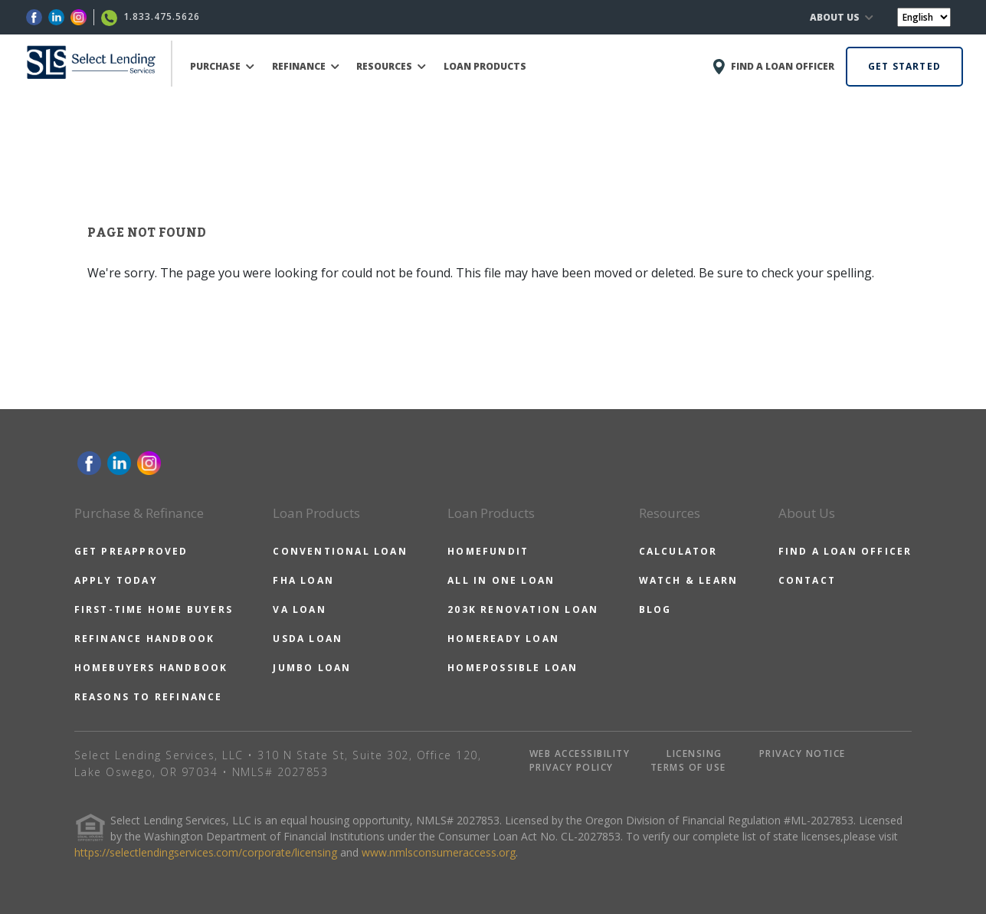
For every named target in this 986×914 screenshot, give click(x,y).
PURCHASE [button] (222, 66)
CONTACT (807, 580)
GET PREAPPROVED (131, 551)
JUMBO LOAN (312, 667)
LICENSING (694, 753)
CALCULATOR (678, 551)
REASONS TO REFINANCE (148, 696)
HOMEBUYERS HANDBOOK (151, 667)
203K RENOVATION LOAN (522, 609)
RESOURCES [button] (391, 66)
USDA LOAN (307, 638)
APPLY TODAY (116, 580)
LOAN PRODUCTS (485, 66)
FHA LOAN (303, 580)
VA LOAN (299, 609)
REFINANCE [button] (305, 66)
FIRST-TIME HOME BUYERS (153, 609)
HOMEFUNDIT (488, 551)
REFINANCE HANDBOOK (144, 638)
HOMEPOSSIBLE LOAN (512, 667)
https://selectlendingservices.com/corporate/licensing (205, 852)
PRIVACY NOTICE (802, 753)
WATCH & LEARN (689, 580)
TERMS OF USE (688, 767)
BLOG (655, 609)
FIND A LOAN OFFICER (845, 551)
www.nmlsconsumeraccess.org (439, 852)
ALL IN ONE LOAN (501, 580)
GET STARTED (904, 66)
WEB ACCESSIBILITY (580, 753)
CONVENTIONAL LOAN (340, 551)
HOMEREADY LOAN (503, 638)
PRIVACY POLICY (571, 767)
